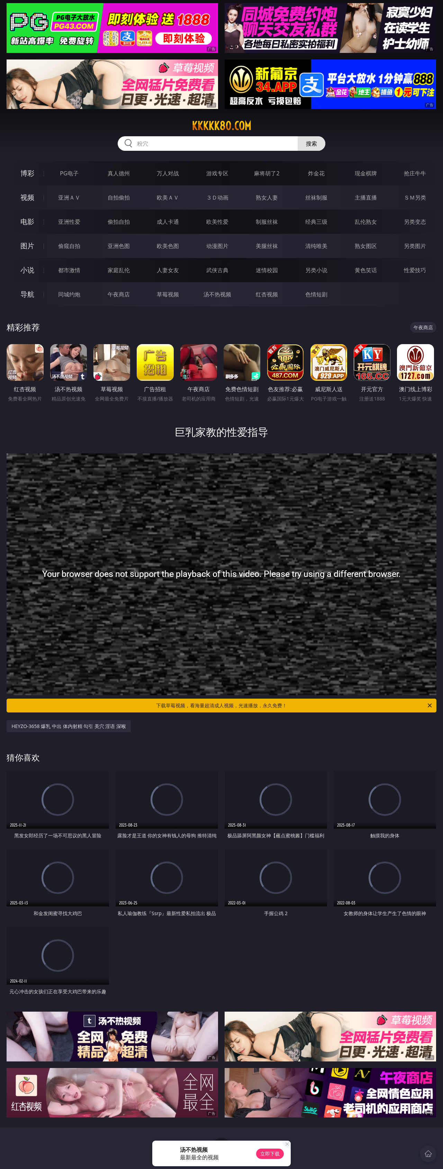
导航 (27, 294)
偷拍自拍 (119, 221)
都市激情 (69, 270)
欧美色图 (168, 246)
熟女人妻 (267, 197)
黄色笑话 (366, 270)
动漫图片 (217, 246)
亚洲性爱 (69, 221)
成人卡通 (168, 221)
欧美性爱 (217, 221)
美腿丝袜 (267, 246)
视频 (27, 197)
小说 (27, 270)
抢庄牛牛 (415, 173)
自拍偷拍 (119, 197)
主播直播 (366, 197)
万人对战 (168, 173)
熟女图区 (366, 246)
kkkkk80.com (221, 126)
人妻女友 (168, 270)
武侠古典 (217, 270)
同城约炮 (69, 294)
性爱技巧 (415, 270)
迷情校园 (267, 270)
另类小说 (316, 270)
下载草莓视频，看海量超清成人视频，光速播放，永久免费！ (294, 705)
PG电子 (69, 173)
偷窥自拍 (69, 246)
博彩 (27, 173)
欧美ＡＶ (168, 197)
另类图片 (415, 246)
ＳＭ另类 (415, 197)
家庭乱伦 (119, 270)
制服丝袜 (267, 221)
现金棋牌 (366, 173)
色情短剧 (316, 294)
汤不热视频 (217, 294)
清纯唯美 (316, 246)
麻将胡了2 (266, 173)
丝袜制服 (316, 197)
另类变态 (415, 221)
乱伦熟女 (366, 221)
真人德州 (119, 173)
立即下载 (270, 1153)
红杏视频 (267, 294)
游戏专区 (217, 173)
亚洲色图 (119, 246)
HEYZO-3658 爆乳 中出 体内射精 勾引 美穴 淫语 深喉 (68, 726)
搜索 (311, 143)
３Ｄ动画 (217, 197)
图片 (27, 245)
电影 (27, 221)
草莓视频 (168, 294)
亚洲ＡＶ (69, 197)
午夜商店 (119, 294)
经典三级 (316, 221)
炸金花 (316, 173)
